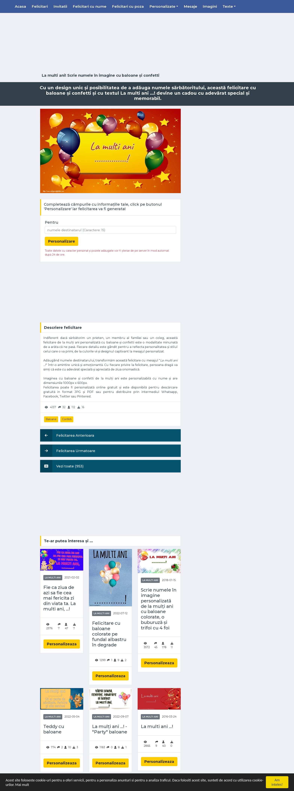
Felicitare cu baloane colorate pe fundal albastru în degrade (109, 634)
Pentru (51, 222)
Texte (228, 6)
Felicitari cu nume (89, 6)
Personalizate (162, 6)
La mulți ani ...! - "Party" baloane (109, 729)
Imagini (210, 6)
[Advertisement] (147, 43)
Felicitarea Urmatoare (67, 451)
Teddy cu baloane (53, 729)
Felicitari (40, 6)
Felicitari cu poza (128, 6)
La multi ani (53, 577)
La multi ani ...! (157, 726)
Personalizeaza (62, 644)
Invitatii (60, 6)
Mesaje (190, 6)
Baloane (51, 419)
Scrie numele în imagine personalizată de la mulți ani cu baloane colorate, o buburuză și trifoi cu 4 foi (158, 609)
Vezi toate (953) (62, 466)
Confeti (67, 419)
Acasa (20, 6)
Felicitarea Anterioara (67, 435)
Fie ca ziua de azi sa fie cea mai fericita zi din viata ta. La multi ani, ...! (59, 598)
